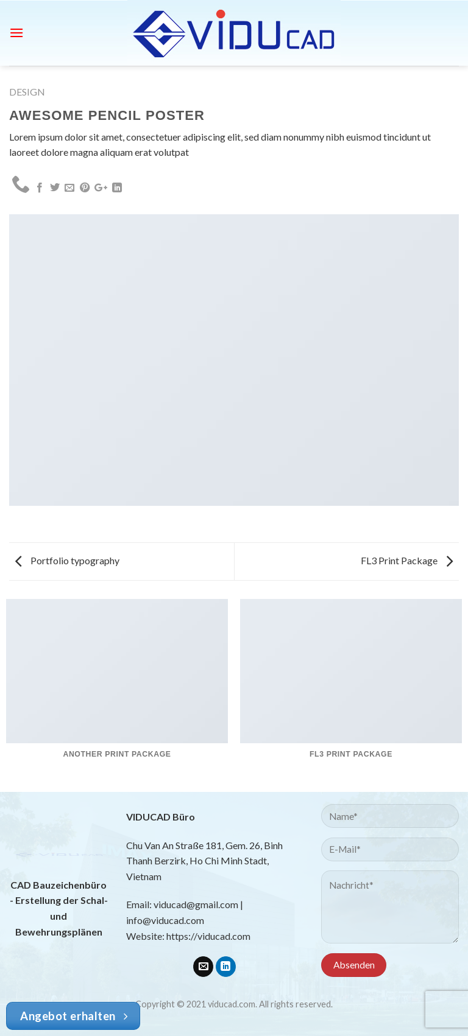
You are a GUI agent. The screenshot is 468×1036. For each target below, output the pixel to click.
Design (27, 91)
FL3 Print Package (407, 560)
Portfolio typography (67, 560)
